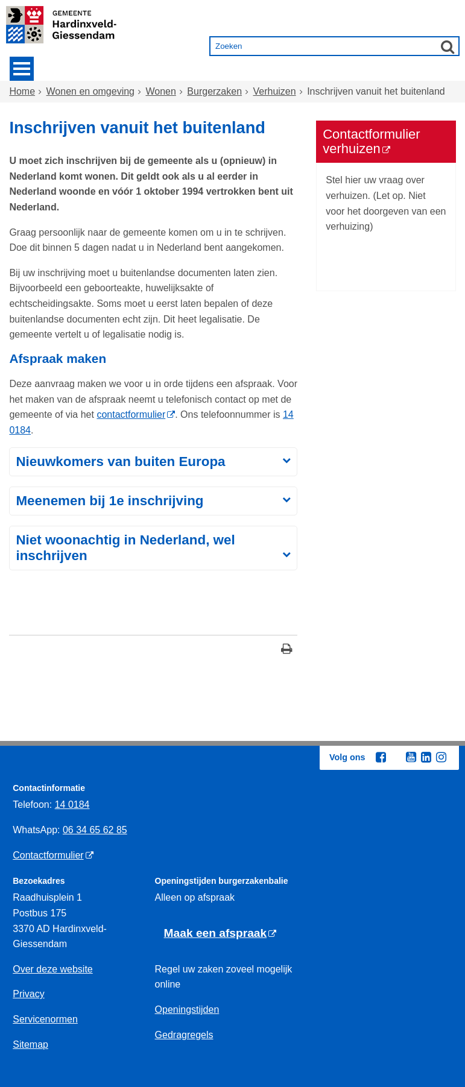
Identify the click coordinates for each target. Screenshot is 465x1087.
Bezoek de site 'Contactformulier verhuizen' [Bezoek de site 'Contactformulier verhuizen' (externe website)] (366, 257)
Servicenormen (45, 1019)
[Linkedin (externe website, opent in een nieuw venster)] (425, 757)
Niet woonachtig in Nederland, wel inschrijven (125, 547)
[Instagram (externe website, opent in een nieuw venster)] (441, 757)
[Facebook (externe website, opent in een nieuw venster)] (380, 757)
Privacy (28, 994)
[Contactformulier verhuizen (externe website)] (385, 142)
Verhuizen (274, 91)
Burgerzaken (214, 91)
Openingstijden (187, 1009)
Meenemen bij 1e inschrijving (109, 500)
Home (22, 91)
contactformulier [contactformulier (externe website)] (130, 414)
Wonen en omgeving (90, 91)
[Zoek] (447, 46)
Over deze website (53, 969)
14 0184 (72, 804)
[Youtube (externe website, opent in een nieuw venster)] (410, 757)
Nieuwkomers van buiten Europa (120, 461)
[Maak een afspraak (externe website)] (220, 933)
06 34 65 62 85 (95, 830)
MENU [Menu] (22, 69)
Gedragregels (184, 1035)
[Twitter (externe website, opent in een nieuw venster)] (395, 758)
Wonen (160, 91)
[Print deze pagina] (286, 650)
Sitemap (30, 1044)
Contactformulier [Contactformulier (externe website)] (48, 855)
